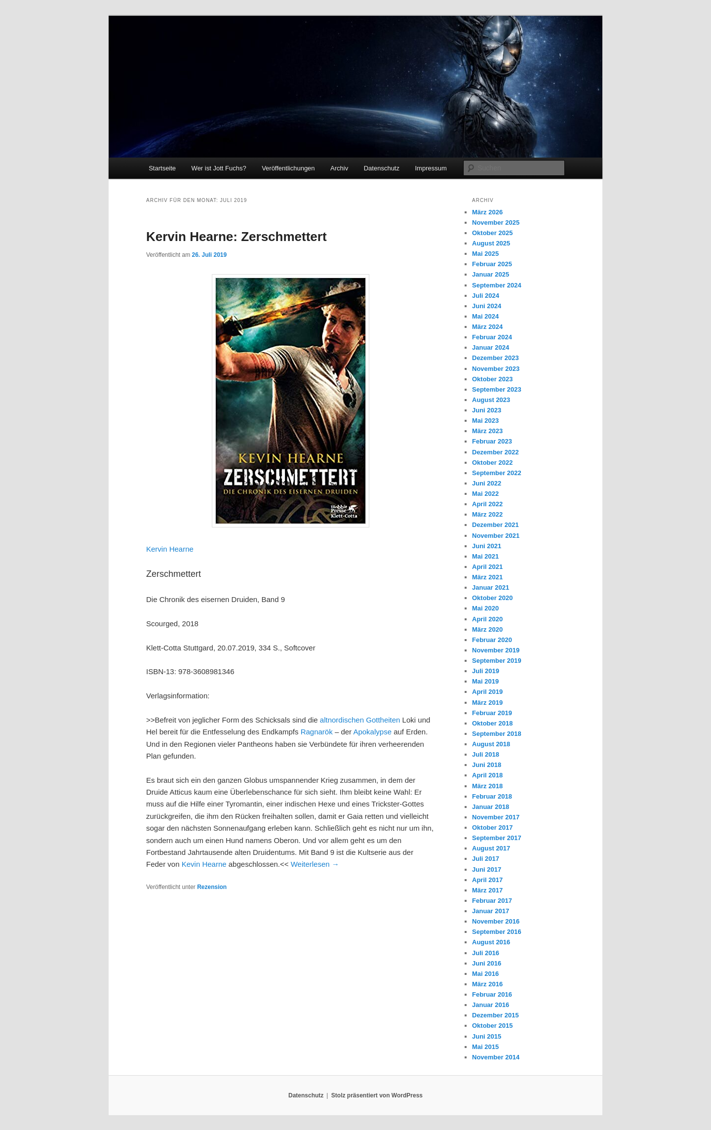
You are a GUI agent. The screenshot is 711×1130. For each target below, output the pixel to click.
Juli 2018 (485, 754)
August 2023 (491, 400)
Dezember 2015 (495, 1015)
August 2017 (491, 848)
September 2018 (496, 733)
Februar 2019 (492, 713)
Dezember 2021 (495, 524)
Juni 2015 (486, 1036)
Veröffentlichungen (288, 168)
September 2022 (496, 473)
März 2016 (487, 984)
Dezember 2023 (495, 358)
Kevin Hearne (204, 864)
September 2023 (496, 389)
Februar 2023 (492, 441)
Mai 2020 (485, 608)
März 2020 (487, 629)
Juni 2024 (486, 306)
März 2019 (487, 702)
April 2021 (487, 566)
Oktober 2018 (492, 723)
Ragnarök (317, 731)
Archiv (339, 168)
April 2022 (487, 504)
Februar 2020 (492, 640)
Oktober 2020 (492, 598)
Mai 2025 (485, 253)
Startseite (162, 168)
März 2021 (487, 577)
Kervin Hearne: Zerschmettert (236, 236)
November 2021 (495, 535)
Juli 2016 (485, 953)
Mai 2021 (485, 556)
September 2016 (496, 931)
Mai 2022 (485, 493)
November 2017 (495, 817)
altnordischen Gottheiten (360, 720)
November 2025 (495, 222)
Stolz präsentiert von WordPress (377, 1095)
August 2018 (491, 744)
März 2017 (487, 890)
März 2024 (487, 326)
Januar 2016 (490, 1005)
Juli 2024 (485, 295)
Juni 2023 (486, 410)
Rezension (212, 887)
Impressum (430, 168)
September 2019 (496, 660)
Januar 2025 (490, 274)
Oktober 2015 (492, 1025)
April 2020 (487, 619)
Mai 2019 (485, 681)
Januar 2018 (490, 806)
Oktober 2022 (492, 462)
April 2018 (487, 775)
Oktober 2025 (492, 233)
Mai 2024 (485, 316)
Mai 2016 (485, 973)
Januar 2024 (490, 347)
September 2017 (496, 838)
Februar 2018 (492, 796)
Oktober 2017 (492, 827)
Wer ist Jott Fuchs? (219, 168)
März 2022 (487, 514)
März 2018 (487, 786)
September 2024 (496, 285)
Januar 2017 (490, 911)
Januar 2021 (490, 587)
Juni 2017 (486, 869)
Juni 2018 (486, 764)
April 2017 (487, 880)
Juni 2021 (486, 546)
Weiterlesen (315, 864)
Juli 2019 (485, 671)
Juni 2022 (486, 483)
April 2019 (487, 691)
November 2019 (495, 650)
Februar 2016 (492, 994)
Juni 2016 (486, 963)
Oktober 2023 (492, 379)
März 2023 (487, 431)
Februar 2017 (492, 900)
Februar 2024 (492, 337)
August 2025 (491, 243)
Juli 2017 (485, 858)
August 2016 (491, 942)
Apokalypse (372, 731)
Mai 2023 (485, 420)
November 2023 (495, 368)
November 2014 (495, 1057)
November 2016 (495, 921)
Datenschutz (381, 168)
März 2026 (487, 212)
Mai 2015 (485, 1046)
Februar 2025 (492, 264)
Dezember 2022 (495, 452)
